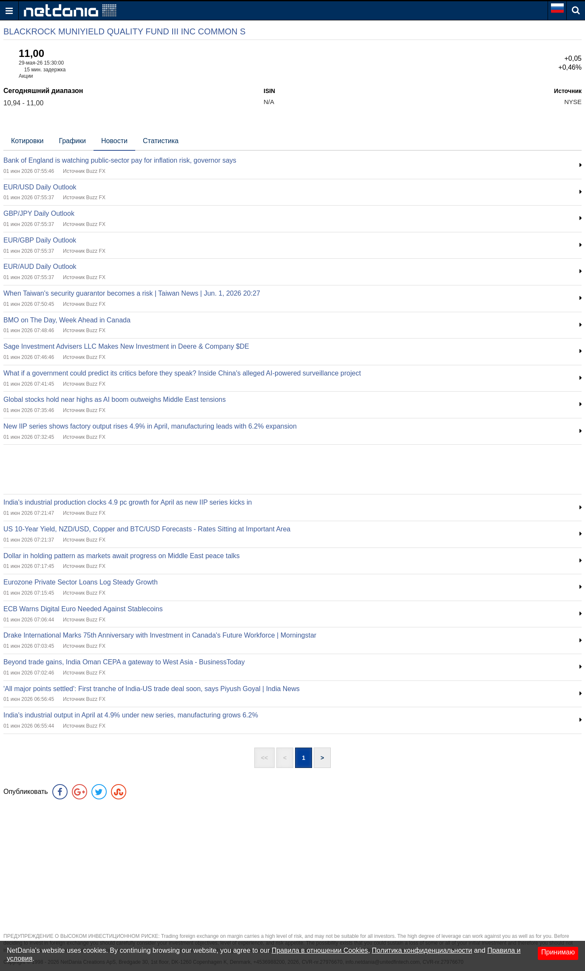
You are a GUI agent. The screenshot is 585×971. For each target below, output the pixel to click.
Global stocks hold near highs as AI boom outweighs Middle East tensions (114, 399)
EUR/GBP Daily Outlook (39, 240)
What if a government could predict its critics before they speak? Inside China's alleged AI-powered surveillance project (182, 373)
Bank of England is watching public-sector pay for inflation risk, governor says (119, 160)
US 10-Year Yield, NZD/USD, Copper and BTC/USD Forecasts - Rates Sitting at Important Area (146, 529)
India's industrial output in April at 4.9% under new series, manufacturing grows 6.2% (130, 715)
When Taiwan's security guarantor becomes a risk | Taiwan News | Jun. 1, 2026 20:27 (131, 293)
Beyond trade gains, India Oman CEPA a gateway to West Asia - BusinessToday (124, 662)
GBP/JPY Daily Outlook (38, 213)
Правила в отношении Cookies (320, 950)
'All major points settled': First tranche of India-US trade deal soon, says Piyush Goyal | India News (151, 688)
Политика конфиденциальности (422, 950)
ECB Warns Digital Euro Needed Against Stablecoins (83, 609)
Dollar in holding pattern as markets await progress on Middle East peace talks (121, 555)
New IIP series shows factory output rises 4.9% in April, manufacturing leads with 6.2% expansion (150, 426)
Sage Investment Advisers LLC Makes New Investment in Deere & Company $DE (126, 346)
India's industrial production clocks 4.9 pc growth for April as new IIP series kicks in (127, 502)
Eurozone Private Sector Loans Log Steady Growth (80, 582)
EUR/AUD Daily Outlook (40, 266)
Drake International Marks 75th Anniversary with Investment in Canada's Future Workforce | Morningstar (159, 635)
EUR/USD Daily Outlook (40, 187)
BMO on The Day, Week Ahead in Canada (67, 320)
